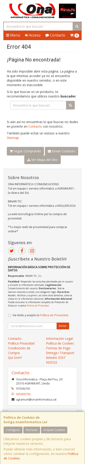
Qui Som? (15, 357)
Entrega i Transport (60, 353)
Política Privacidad (21, 343)
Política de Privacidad (38, 305)
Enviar (63, 326)
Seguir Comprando (25, 151)
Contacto (55, 35)
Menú (13, 35)
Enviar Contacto (61, 151)
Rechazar (32, 430)
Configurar (13, 430)
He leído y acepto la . (41, 315)
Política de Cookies (60, 343)
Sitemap (13, 138)
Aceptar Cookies (54, 430)
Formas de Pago (58, 348)
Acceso (33, 35)
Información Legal (59, 338)
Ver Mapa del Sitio (42, 160)
